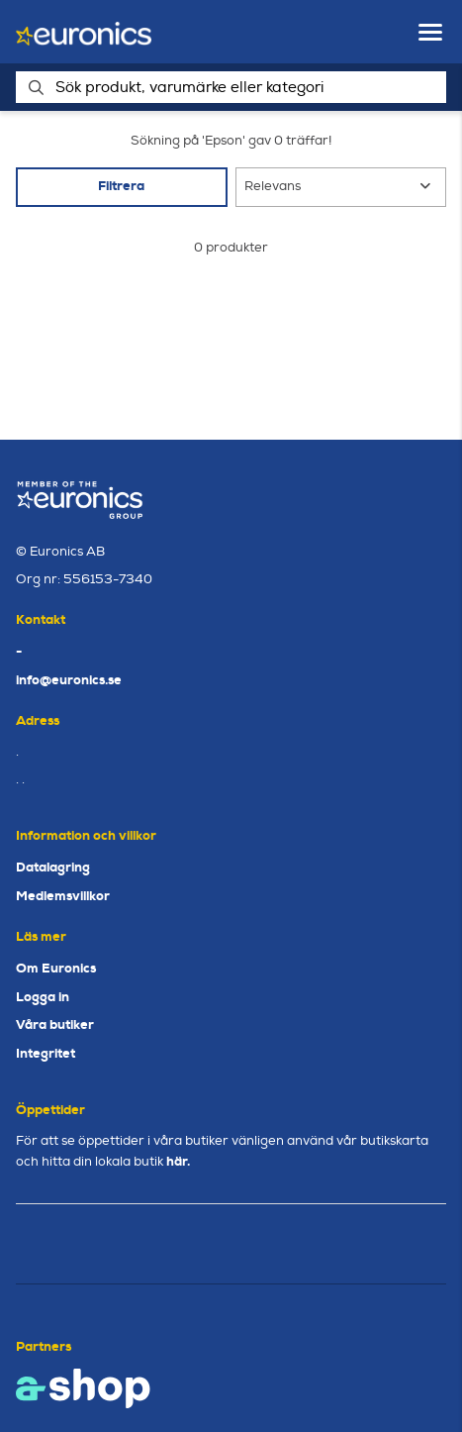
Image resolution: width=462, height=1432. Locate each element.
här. (178, 1161)
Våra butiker (55, 1024)
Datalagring (53, 867)
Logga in (42, 996)
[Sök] (231, 87)
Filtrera (121, 185)
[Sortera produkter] (341, 187)
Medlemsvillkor (63, 895)
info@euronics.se (69, 679)
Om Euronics (56, 968)
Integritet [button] (45, 1053)
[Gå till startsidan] (83, 32)
